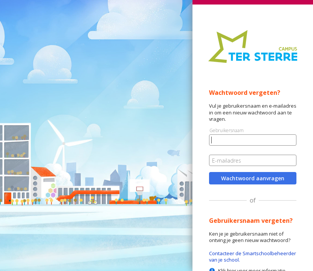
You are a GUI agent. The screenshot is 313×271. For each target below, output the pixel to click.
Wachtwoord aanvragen (252, 178)
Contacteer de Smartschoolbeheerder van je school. (252, 256)
